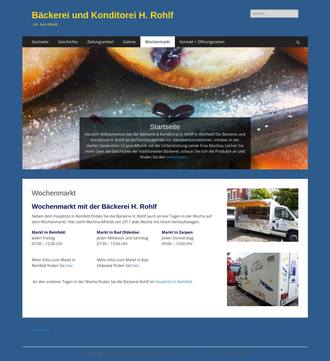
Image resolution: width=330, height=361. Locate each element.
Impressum (40, 330)
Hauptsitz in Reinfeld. (174, 281)
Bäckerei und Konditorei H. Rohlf (102, 15)
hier (69, 265)
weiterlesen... (178, 157)
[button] (124, 240)
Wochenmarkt (157, 41)
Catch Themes (240, 354)
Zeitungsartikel (100, 41)
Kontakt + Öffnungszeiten (202, 41)
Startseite (40, 41)
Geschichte (68, 41)
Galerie (129, 41)
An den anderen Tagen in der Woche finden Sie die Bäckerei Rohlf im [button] (112, 281)
